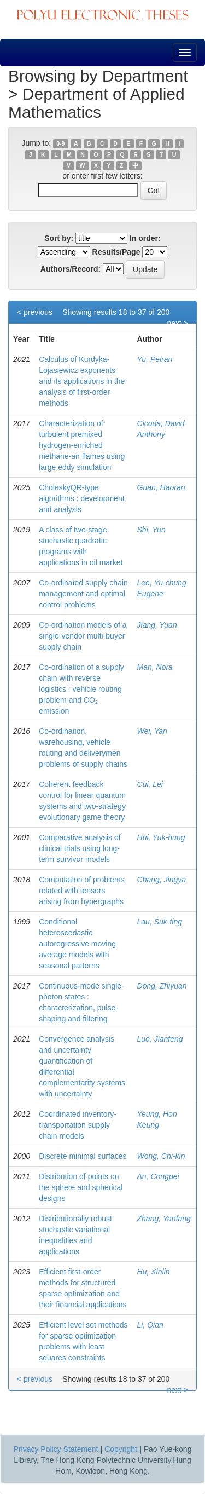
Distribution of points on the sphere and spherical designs (80, 1187)
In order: (145, 238)
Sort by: (58, 238)
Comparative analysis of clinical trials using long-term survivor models (79, 848)
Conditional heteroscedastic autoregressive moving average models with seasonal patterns (77, 943)
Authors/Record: (70, 269)
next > (177, 323)
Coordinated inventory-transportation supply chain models (77, 1125)
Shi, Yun (151, 529)
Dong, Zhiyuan (162, 985)
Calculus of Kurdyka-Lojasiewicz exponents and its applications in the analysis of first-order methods (82, 381)
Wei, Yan (152, 731)
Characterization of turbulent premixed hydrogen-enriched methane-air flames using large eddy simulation (82, 445)
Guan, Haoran (161, 487)
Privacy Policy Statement (56, 1449)
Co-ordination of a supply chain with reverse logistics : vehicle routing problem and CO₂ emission (81, 689)
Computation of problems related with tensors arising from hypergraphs (81, 890)
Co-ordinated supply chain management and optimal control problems (83, 593)
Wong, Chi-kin (161, 1156)
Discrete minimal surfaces (82, 1156)
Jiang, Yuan (157, 625)
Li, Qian (150, 1324)
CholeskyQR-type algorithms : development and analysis (81, 498)
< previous (34, 312)
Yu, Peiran (155, 359)
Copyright (120, 1449)
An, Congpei (158, 1176)
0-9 (60, 143)
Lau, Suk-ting (160, 921)
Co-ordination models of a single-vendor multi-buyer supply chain (82, 636)
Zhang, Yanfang (164, 1218)
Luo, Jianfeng (160, 1039)
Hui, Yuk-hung (161, 837)
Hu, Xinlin (153, 1271)
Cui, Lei (150, 784)
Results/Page (116, 252)
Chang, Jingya (161, 879)
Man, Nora (155, 667)
